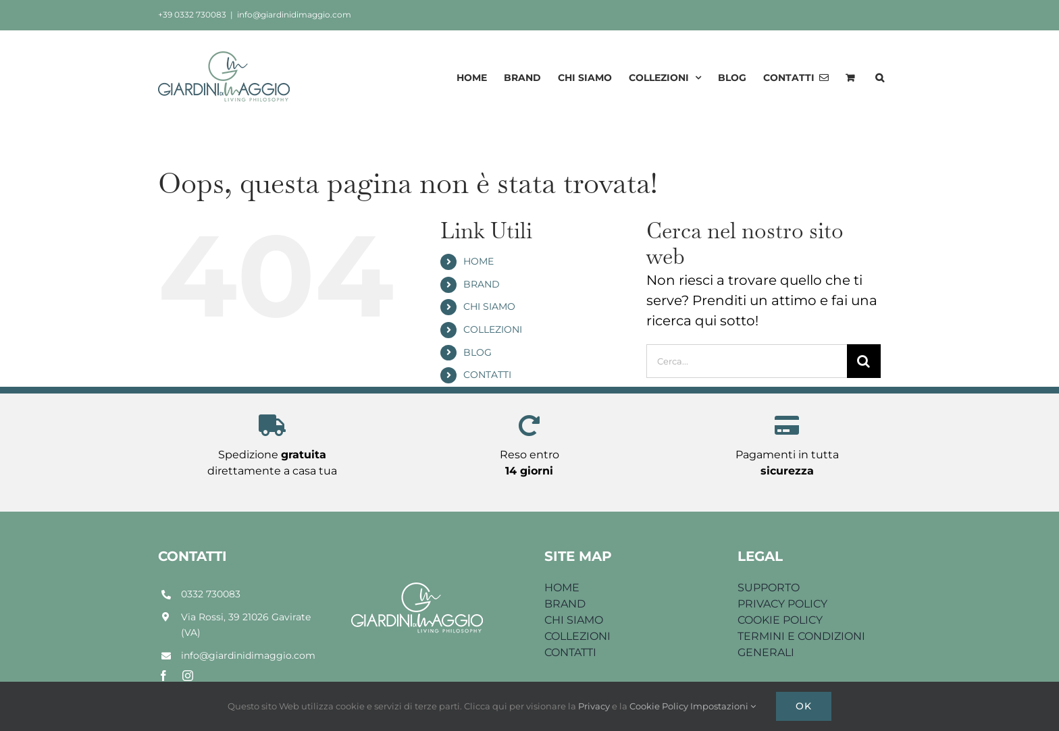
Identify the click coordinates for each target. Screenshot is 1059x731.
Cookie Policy (659, 706)
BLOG (477, 352)
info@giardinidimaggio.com (294, 14)
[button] (879, 77)
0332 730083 (210, 594)
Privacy (595, 706)
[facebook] (163, 675)
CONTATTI (487, 375)
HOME (478, 261)
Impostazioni (723, 706)
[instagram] (187, 675)
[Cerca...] (746, 361)
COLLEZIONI (492, 329)
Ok (804, 706)
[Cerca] (864, 361)
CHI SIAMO (489, 306)
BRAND (481, 284)
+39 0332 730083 (192, 14)
